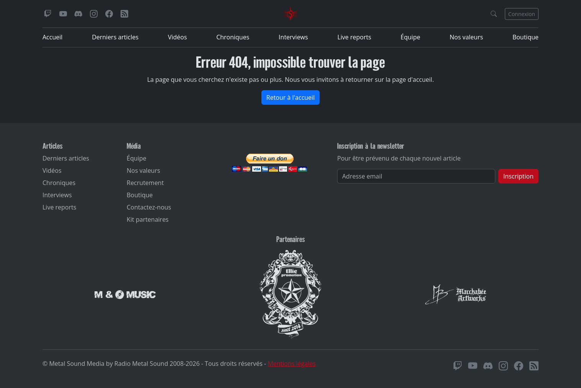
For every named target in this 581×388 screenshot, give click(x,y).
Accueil (52, 37)
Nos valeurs (466, 37)
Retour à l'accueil (290, 97)
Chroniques (232, 37)
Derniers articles (115, 37)
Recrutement (145, 183)
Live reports (354, 37)
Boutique (525, 37)
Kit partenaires (148, 219)
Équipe (410, 37)
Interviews (293, 37)
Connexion (521, 14)
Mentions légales (291, 363)
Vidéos (177, 37)
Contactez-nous (149, 207)
